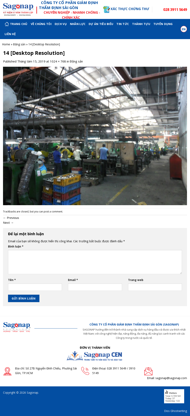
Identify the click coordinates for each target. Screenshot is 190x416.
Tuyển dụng (163, 24)
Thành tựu (141, 24)
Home (6, 44)
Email (73, 280)
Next (8, 222)
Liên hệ (10, 34)
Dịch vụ (61, 24)
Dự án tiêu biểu (101, 24)
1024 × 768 (58, 61)
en (184, 29)
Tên (12, 280)
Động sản (19, 44)
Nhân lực (77, 24)
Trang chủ (16, 24)
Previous (11, 218)
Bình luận (15, 246)
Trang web (135, 280)
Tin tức (122, 24)
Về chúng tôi (41, 24)
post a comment (53, 211)
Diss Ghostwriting (175, 411)
